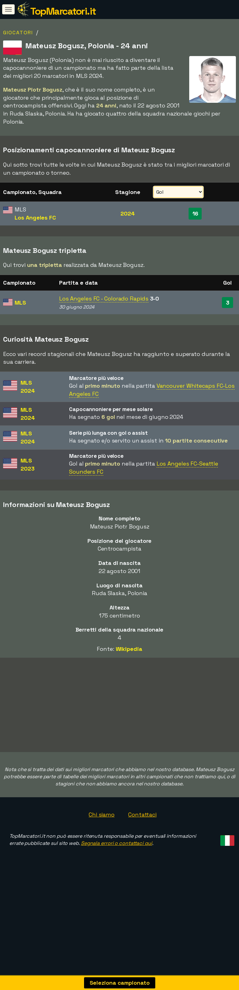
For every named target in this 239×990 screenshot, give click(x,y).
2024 (127, 213)
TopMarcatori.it (63, 11)
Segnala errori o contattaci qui (116, 880)
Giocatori (18, 32)
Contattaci (142, 851)
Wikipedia (129, 648)
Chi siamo (102, 851)
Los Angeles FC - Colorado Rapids (103, 298)
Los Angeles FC (35, 217)
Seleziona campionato (120, 982)
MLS (20, 302)
